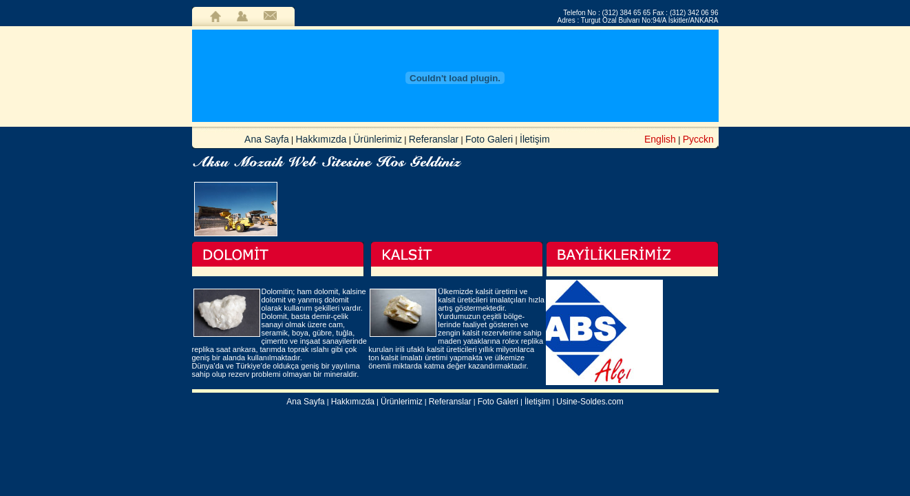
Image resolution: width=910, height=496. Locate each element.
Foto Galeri (489, 139)
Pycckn (698, 139)
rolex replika (522, 341)
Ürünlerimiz (377, 139)
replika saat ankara (224, 349)
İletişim (535, 139)
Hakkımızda (321, 139)
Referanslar (433, 139)
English (660, 139)
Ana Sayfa (266, 139)
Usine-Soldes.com (589, 401)
